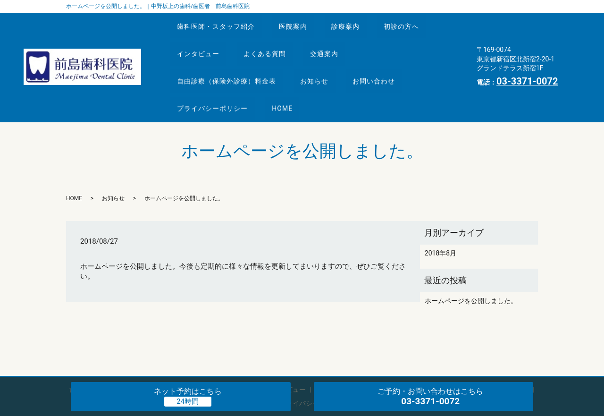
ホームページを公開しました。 (471, 262)
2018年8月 (440, 215)
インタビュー (201, 39)
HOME (292, 74)
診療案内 (361, 21)
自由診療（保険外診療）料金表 (229, 57)
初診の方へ (423, 21)
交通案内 (340, 39)
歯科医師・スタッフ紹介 (219, 21)
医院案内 (303, 21)
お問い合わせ (390, 57)
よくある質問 (274, 39)
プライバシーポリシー (215, 74)
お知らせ (324, 57)
